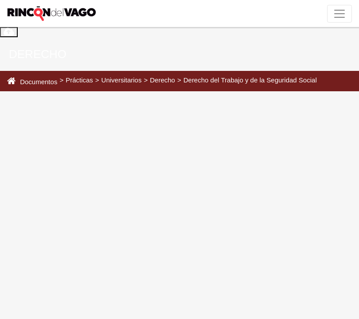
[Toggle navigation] (339, 14)
